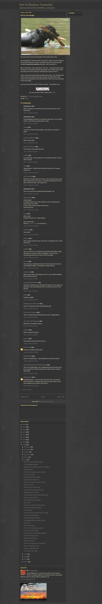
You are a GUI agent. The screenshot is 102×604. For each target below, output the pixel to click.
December (27, 447)
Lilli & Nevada (27, 176)
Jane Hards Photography (31, 321)
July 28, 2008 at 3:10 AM (30, 343)
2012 (24, 434)
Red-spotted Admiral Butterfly (32, 500)
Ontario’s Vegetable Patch (31, 548)
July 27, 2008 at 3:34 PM (30, 300)
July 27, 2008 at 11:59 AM (30, 226)
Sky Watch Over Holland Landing (33, 462)
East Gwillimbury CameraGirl (36, 4)
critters (27, 98)
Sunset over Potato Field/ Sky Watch (34, 505)
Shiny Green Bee (29, 485)
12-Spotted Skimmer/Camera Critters (34, 520)
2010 (24, 439)
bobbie (25, 155)
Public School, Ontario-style (32, 487)
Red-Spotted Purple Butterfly (32, 477)
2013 (24, 432)
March (26, 561)
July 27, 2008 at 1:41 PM (30, 257)
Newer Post (25, 397)
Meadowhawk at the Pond (31, 492)
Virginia (25, 249)
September (27, 454)
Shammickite (27, 197)
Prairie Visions (32, 223)
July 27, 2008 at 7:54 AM (30, 123)
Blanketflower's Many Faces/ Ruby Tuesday (36, 467)
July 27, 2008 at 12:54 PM (30, 234)
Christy (25, 261)
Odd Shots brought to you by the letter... (35, 472)
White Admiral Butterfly (30, 538)
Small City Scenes (29, 146)
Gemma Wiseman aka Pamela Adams (34, 365)
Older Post (61, 397)
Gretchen (26, 229)
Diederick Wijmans (29, 138)
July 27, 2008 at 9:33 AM (30, 151)
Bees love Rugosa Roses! (31, 546)
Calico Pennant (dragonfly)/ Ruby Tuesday (36, 512)
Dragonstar (26, 272)
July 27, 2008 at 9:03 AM (30, 134)
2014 (24, 429)
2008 (24, 444)
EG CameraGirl (32, 570)
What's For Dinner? (29, 540)
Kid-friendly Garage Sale (31, 535)
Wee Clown (27, 502)
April (25, 559)
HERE (53, 92)
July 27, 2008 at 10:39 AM (30, 172)
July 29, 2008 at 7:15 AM (30, 373)
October (26, 452)
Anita (25, 213)
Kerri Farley (27, 347)
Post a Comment (27, 389)
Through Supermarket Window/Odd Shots (36, 495)
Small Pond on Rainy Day (31, 479)
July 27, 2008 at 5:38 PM (30, 335)
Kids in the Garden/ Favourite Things (34, 482)
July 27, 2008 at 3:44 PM (30, 308)
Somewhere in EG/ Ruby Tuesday (33, 490)
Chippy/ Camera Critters (31, 497)
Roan (25, 295)
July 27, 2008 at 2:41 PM (30, 268)
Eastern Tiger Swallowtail (31, 515)
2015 (24, 427)
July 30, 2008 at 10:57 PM (30, 386)
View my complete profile (28, 579)
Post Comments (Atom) (46, 401)
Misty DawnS (27, 377)
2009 (24, 442)
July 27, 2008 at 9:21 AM (30, 143)
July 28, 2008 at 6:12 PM (30, 361)
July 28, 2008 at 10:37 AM (30, 352)
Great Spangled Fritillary (31, 464)
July (25, 459)
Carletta (25, 330)
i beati (25, 127)
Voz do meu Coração (29, 312)
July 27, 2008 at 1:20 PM (30, 245)
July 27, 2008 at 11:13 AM (30, 194)
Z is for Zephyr (28, 510)
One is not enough (29, 474)
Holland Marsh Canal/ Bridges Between (35, 533)
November (27, 449)
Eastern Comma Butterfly (31, 530)
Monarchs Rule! (28, 469)
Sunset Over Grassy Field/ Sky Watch (35, 543)
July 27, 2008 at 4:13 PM (30, 326)
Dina (24, 166)
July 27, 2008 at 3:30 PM (30, 291)
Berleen (25, 238)
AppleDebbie (27, 356)
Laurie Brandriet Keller (30, 282)
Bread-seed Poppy (29, 525)
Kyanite (25, 338)
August (26, 457)
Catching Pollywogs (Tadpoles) (33, 507)
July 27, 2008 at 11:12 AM (30, 185)
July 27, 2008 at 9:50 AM (30, 162)
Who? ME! (27, 523)
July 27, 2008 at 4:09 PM (30, 317)
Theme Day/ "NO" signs (31, 551)
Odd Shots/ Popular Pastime (32, 518)
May (25, 556)
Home (43, 397)
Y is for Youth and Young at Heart (33, 528)
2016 (24, 424)
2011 (24, 437)
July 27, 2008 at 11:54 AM (30, 210)
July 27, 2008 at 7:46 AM (30, 113)
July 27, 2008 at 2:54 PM (30, 278)
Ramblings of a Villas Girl (31, 303)
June (25, 554)
